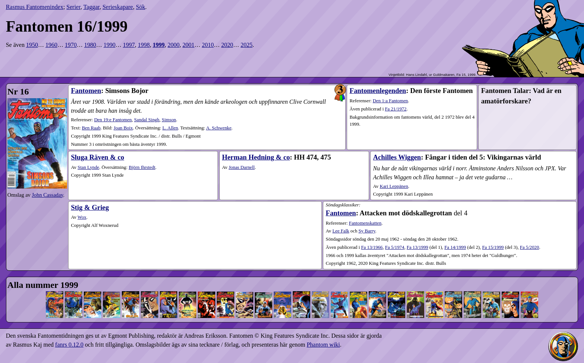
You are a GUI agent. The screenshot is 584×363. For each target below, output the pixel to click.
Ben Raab (91, 128)
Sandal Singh (146, 119)
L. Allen (170, 128)
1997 (129, 45)
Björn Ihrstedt (142, 167)
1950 (32, 45)
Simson (169, 119)
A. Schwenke (218, 128)
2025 (247, 45)
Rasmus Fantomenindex (34, 7)
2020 (227, 45)
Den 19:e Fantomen (113, 119)
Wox (81, 217)
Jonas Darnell (242, 167)
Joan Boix (123, 128)
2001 (188, 45)
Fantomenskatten (365, 223)
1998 (144, 45)
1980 (90, 45)
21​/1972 (395, 109)
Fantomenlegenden (378, 90)
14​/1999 (455, 247)
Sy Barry (367, 231)
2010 (208, 45)
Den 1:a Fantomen (390, 100)
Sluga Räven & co (97, 157)
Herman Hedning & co (256, 157)
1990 (109, 45)
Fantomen (86, 90)
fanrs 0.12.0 (69, 344)
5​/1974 (394, 247)
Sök (140, 7)
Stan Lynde (88, 167)
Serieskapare (117, 7)
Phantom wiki (323, 344)
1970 (71, 45)
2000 (174, 45)
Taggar (91, 7)
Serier (73, 7)
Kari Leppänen (394, 186)
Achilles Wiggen (397, 157)
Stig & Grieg (90, 207)
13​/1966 (372, 247)
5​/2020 (529, 247)
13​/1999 (417, 247)
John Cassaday (47, 195)
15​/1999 (493, 247)
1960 (51, 45)
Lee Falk (340, 231)
